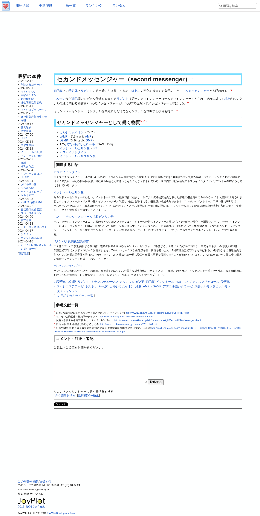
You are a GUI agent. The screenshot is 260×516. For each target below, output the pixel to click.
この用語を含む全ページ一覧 (73, 295)
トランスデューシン (104, 281)
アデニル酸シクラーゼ (178, 286)
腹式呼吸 (26, 220)
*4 (141, 121)
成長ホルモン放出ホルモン (212, 286)
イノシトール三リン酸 (75, 148)
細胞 (134, 90)
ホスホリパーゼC (96, 286)
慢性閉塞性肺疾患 (31, 102)
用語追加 (22, 5)
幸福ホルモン (28, 95)
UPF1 (24, 138)
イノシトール (165, 281)
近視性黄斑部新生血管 (34, 116)
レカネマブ (27, 195)
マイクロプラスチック (34, 109)
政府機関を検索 (88, 395)
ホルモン (60, 98)
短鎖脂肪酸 (27, 98)
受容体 (73, 90)
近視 (23, 120)
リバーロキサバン (31, 213)
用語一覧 (69, 5)
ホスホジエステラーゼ (69, 286)
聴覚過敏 (26, 127)
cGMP (64, 140)
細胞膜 (58, 90)
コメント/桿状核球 (31, 237)
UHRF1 (25, 177)
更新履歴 (45, 5)
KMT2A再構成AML (32, 202)
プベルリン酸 (28, 184)
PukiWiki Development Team (61, 513)
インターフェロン (31, 173)
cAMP (64, 136)
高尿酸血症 (27, 145)
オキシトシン (28, 91)
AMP (88, 136)
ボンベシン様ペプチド (69, 265)
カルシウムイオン (72, 132)
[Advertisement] (130, 41)
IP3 (95, 148)
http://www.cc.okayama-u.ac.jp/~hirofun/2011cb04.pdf (128, 324)
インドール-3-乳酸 (31, 152)
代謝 (23, 162)
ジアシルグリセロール (80, 144)
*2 (188, 103)
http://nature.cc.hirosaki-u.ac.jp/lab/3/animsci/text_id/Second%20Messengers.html (157, 320)
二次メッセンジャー (195, 90)
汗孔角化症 (27, 166)
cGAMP (156, 286)
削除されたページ (31, 84)
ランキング (93, 5)
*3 (177, 110)
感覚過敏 (26, 130)
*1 (231, 90)
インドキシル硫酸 (31, 155)
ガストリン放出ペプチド (35, 227)
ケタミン (26, 234)
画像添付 (45, 481)
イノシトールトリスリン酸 (78, 156)
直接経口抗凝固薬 (31, 209)
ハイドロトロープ (31, 191)
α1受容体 (60, 281)
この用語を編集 (28, 481)
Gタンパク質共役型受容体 (71, 241)
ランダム (119, 5)
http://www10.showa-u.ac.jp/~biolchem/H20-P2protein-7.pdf (157, 312)
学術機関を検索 (64, 395)
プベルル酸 (27, 187)
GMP (89, 140)
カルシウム (127, 281)
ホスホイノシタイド (73, 152)
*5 (144, 121)
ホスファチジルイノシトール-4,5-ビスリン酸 (84, 216)
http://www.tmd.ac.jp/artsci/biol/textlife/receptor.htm (125, 316)
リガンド (87, 90)
